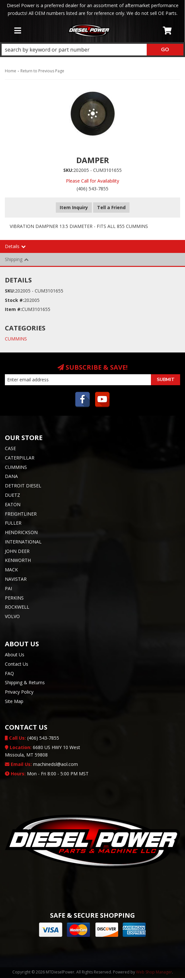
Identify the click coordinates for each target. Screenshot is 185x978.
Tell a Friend (111, 207)
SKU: (68, 170)
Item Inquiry (74, 207)
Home (10, 71)
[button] (92, 49)
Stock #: (14, 300)
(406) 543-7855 (32, 738)
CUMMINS (16, 339)
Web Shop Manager (154, 972)
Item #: (13, 309)
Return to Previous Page (42, 71)
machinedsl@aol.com (41, 764)
